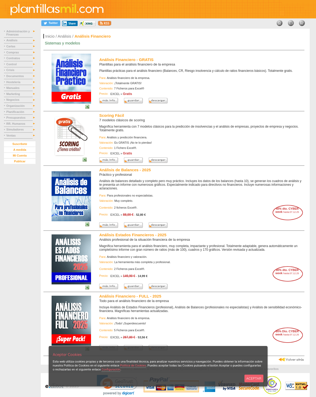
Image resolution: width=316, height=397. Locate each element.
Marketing (13, 94)
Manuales (13, 87)
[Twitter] (50, 23)
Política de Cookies (133, 365)
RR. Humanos (16, 123)
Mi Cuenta (20, 155)
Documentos (15, 76)
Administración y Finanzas (18, 33)
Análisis (64, 36)
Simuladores (15, 129)
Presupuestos (16, 117)
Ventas (11, 135)
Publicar (19, 161)
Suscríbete (19, 143)
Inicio (49, 36)
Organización (16, 105)
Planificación (15, 111)
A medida (19, 149)
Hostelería (13, 82)
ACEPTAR (253, 378)
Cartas (11, 46)
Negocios (13, 99)
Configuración (111, 369)
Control (11, 64)
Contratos (13, 58)
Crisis (10, 70)
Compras (13, 52)
